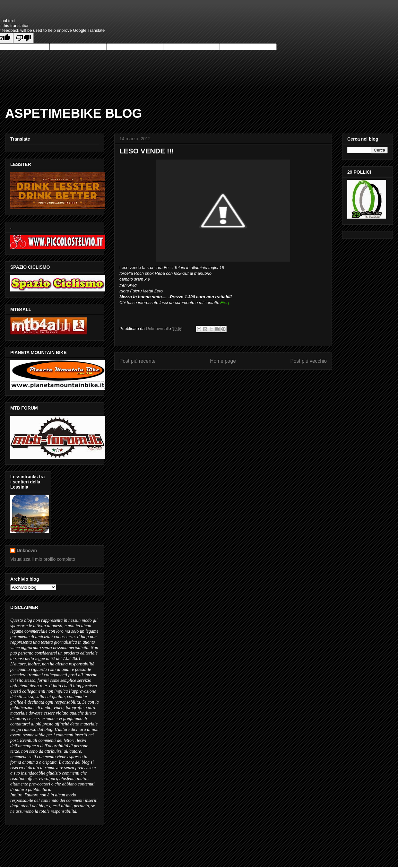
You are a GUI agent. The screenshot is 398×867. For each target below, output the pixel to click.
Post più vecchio (308, 361)
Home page (223, 361)
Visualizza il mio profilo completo (42, 559)
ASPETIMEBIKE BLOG (73, 113)
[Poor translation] (23, 38)
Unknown (27, 550)
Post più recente (137, 361)
